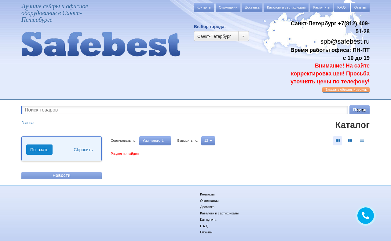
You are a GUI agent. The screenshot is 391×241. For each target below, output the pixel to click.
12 (208, 140)
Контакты (204, 7)
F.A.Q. (342, 7)
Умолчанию (152, 141)
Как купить (321, 7)
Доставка (252, 7)
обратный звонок (346, 89)
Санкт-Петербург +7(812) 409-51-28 (330, 27)
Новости (62, 175)
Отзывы (360, 7)
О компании (228, 7)
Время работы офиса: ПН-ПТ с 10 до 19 (330, 66)
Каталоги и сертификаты (286, 7)
